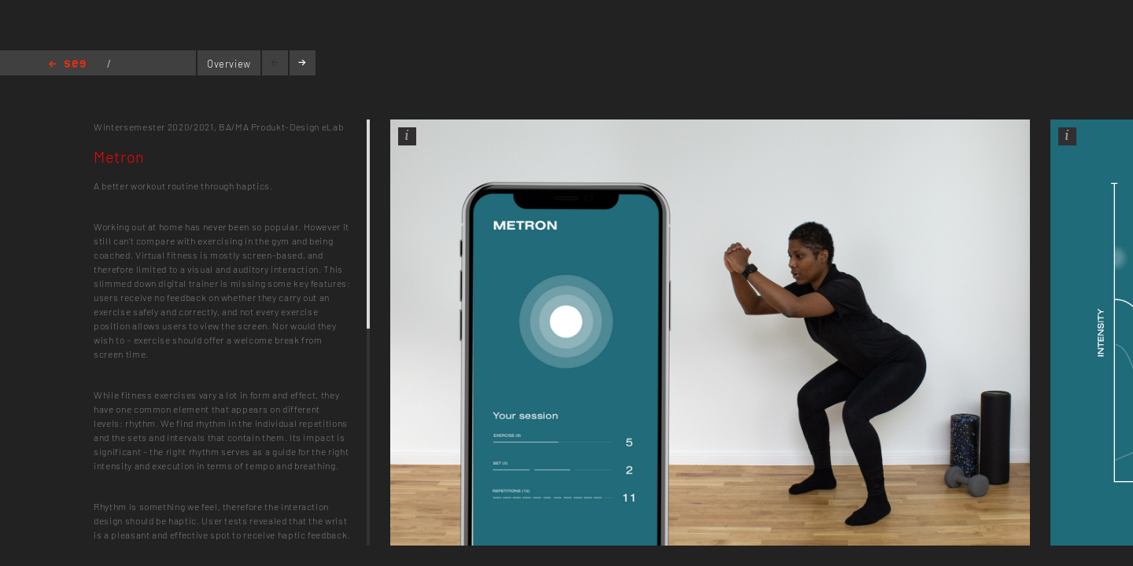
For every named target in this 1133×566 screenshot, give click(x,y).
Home (67, 64)
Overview (229, 63)
